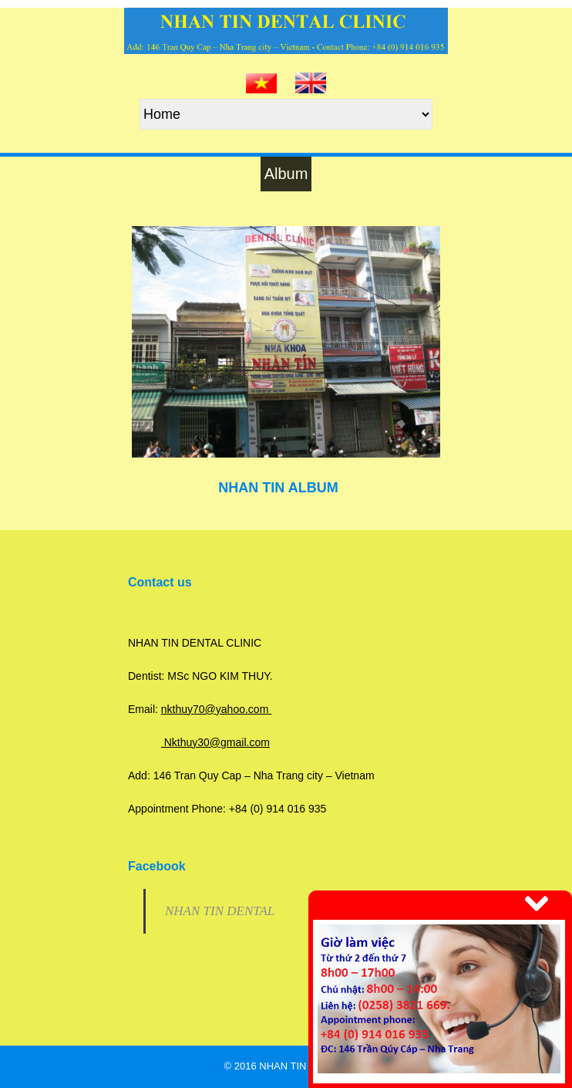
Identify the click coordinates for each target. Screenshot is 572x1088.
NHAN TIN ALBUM (278, 487)
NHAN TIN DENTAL (219, 911)
